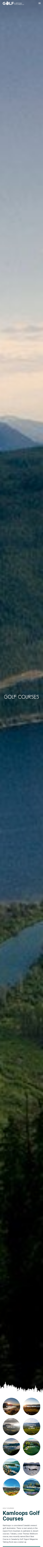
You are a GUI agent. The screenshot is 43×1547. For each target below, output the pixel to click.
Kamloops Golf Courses (21, 1516)
